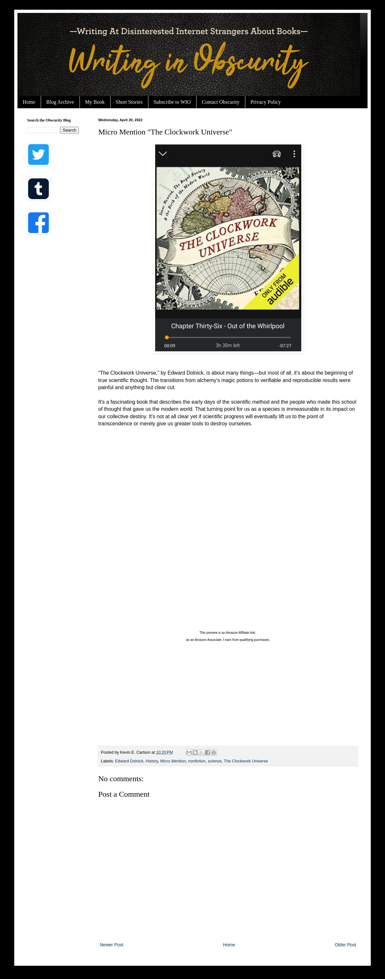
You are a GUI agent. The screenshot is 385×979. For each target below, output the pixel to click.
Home (29, 102)
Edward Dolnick (129, 761)
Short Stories (129, 102)
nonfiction (197, 761)
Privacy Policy (266, 102)
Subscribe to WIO (172, 102)
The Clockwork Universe (246, 761)
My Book (95, 102)
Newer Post (111, 944)
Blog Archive (60, 102)
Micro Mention (173, 761)
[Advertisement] (53, 343)
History (152, 761)
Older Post (345, 944)
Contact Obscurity (221, 102)
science (215, 761)
